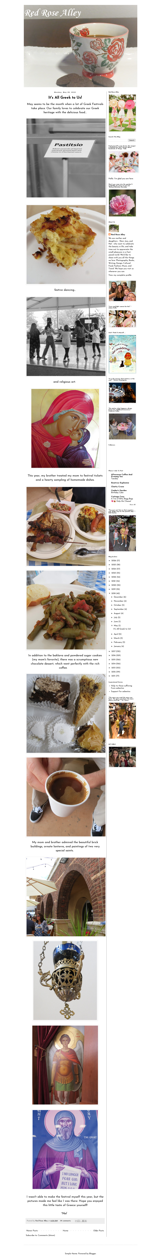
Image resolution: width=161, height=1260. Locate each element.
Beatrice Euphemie (120, 483)
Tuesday (114, 479)
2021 (114, 581)
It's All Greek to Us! (65, 98)
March (117, 638)
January (117, 646)
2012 (114, 672)
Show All (132, 504)
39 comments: (66, 1221)
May (116, 626)
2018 (114, 593)
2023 (114, 573)
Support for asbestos (120, 692)
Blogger (92, 1254)
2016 (114, 656)
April (116, 634)
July (116, 618)
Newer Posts (32, 1231)
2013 (114, 668)
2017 (114, 651)
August (117, 613)
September (119, 609)
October (118, 605)
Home (65, 1231)
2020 (114, 585)
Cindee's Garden (119, 491)
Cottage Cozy (117, 497)
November (119, 601)
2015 (114, 660)
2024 (114, 569)
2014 (114, 664)
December (118, 597)
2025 (114, 565)
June (116, 622)
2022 (114, 577)
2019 (114, 589)
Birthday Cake (117, 493)
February (118, 642)
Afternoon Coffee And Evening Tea (121, 476)
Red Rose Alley (52, 13)
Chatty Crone (117, 487)
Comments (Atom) (46, 1235)
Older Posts (98, 1231)
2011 (114, 676)
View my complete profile (120, 275)
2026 (114, 561)
